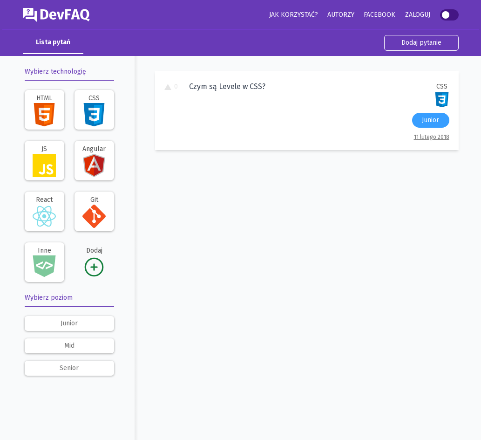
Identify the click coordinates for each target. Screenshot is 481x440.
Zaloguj (417, 15)
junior (69, 323)
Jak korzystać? (293, 15)
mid (69, 346)
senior (69, 368)
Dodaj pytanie (421, 43)
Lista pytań (53, 42)
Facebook (379, 15)
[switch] (449, 15)
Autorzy (340, 15)
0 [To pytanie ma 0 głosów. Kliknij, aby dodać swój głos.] (171, 86)
